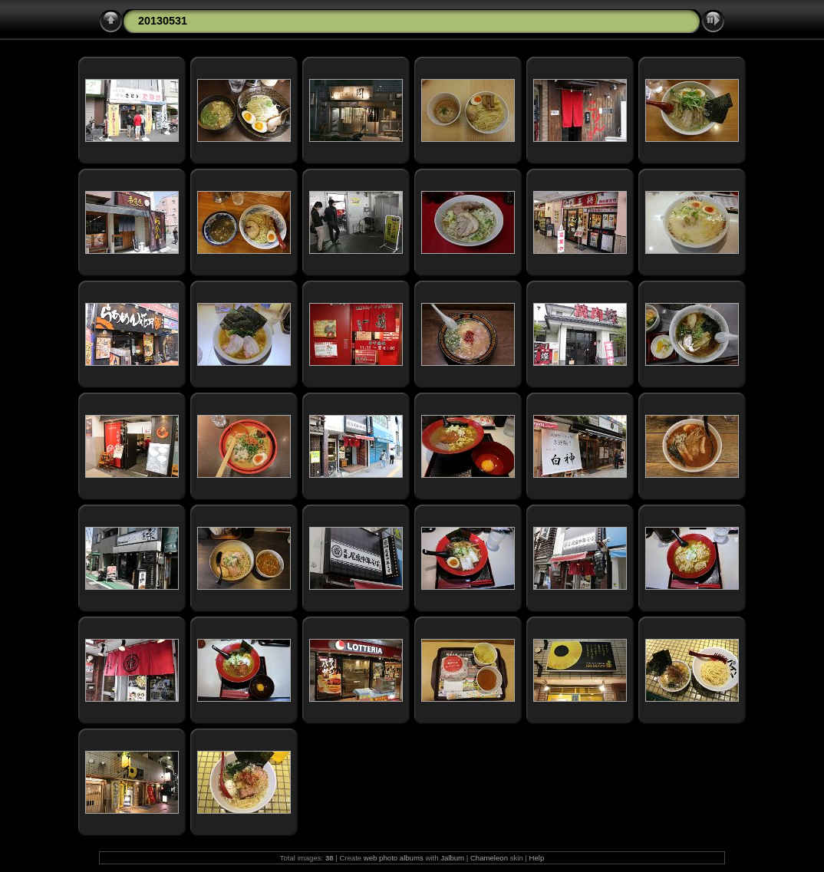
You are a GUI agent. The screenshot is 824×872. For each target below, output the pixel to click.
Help (537, 858)
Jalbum (452, 858)
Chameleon (489, 858)
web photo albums (394, 858)
